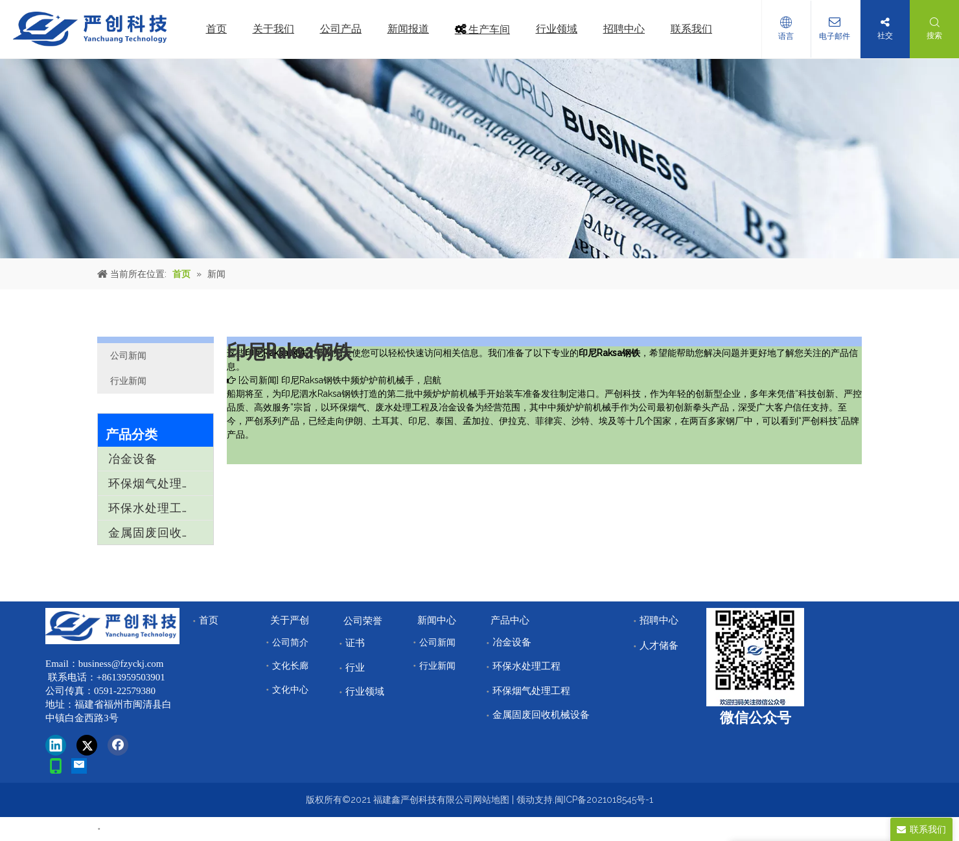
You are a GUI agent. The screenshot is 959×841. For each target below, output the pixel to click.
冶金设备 (132, 458)
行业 (355, 667)
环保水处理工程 (151, 508)
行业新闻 (128, 381)
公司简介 (290, 642)
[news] (479, 158)
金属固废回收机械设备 (160, 532)
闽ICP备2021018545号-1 (604, 799)
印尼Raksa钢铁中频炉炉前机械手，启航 (361, 380)
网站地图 (491, 799)
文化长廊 (290, 665)
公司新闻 (128, 355)
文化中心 (290, 689)
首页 (208, 620)
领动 (525, 799)
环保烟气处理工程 (157, 483)
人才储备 (659, 645)
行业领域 (364, 691)
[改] (755, 657)
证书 (355, 643)
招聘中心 (659, 620)
